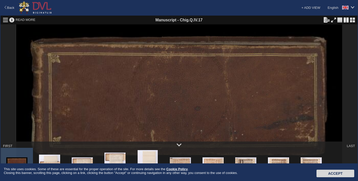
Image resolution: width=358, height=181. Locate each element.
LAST (351, 146)
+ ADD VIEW (310, 8)
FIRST (8, 146)
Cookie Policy (177, 169)
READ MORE (25, 20)
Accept (335, 173)
